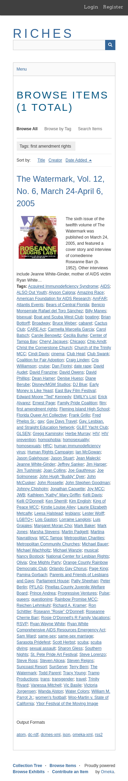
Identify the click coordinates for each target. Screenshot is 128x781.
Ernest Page (43, 403)
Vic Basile (72, 685)
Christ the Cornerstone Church (44, 347)
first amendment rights (37, 409)
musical (91, 550)
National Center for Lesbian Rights (77, 556)
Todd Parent (50, 673)
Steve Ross (27, 660)
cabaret (85, 323)
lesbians (72, 513)
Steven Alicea (52, 660)
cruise (44, 366)
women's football (50, 697)
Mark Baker (84, 525)
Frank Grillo (79, 415)
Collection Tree (27, 765)
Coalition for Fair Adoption (40, 360)
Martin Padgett (75, 531)
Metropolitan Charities (84, 538)
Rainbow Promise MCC (76, 599)
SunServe (58, 666)
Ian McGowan (88, 452)
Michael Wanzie (67, 550)
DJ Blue (80, 384)
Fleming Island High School (84, 409)
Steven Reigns (80, 660)
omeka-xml (83, 734)
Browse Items (62, 765)
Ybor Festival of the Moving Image (67, 703)
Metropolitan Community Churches (48, 544)
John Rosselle (50, 482)
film (102, 403)
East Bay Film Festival (75, 390)
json (66, 734)
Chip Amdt (96, 341)
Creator (55, 160)
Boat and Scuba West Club (58, 317)
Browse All (27, 128)
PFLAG (36, 587)
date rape (82, 366)
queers (23, 599)
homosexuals (29, 446)
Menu (22, 69)
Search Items (90, 128)
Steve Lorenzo (93, 654)
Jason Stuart (62, 458)
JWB (21, 495)
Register (113, 7)
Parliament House (53, 581)
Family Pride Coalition (77, 403)
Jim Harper (96, 464)
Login (91, 7)
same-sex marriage (75, 636)
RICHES (43, 34)
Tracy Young (74, 673)
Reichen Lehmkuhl (34, 605)
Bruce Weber (64, 323)
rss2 (99, 734)
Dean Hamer (43, 378)
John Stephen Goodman (87, 482)
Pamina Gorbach (32, 574)
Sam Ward (26, 636)
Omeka (107, 771)
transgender (63, 679)
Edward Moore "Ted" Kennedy (44, 396)
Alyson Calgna (62, 292)
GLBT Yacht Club (92, 427)
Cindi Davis (38, 353)
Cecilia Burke (75, 335)
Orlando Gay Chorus (68, 568)
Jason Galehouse (32, 458)
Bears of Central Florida (67, 304)
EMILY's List (84, 396)
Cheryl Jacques (53, 341)
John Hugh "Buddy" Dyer (62, 476)
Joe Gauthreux (81, 470)
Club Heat (76, 353)
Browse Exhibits (29, 771)
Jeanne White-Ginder (36, 464)
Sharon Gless (70, 648)
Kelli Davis (92, 495)
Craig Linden (77, 360)
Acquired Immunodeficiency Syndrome (63, 286)
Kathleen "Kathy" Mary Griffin (54, 495)
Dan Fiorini (62, 366)
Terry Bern (78, 666)
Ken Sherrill (56, 501)
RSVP (22, 623)
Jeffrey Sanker (71, 464)
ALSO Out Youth (32, 292)
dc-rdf (33, 734)
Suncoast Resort (32, 666)
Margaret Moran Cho (53, 525)
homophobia (49, 439)
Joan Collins (54, 470)
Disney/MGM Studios (51, 384)
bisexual (24, 317)
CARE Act (36, 329)
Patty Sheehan (84, 581)
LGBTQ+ (25, 519)
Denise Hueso (70, 378)
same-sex (47, 636)
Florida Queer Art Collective (42, 415)
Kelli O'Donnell (30, 501)
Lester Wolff (93, 513)
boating (92, 317)
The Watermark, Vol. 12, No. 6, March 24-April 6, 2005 (61, 191)
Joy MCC (95, 488)
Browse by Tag (57, 128)
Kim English (79, 501)
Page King (98, 568)
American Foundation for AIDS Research (54, 298)
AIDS (105, 286)
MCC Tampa (50, 538)
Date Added (77, 160)
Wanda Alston (50, 691)
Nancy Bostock (30, 556)
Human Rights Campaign (50, 452)
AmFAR (99, 298)
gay (41, 421)
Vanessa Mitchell (46, 685)
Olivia (22, 562)
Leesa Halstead (48, 513)
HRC (47, 446)
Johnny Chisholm (32, 488)
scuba (82, 642)
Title (41, 160)
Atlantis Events (30, 304)
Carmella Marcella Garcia (71, 329)
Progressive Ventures (77, 593)
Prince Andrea (42, 593)
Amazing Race (90, 292)
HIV (96, 433)
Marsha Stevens (44, 531)
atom (21, 734)
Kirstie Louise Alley (58, 507)
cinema (58, 353)
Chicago (77, 341)
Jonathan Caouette (67, 488)
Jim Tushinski (29, 470)
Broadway (41, 323)
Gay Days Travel (61, 421)
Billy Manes (95, 311)
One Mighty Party (45, 562)
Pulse (104, 593)
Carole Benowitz (46, 335)
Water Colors (77, 691)
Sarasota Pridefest (34, 642)
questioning (41, 599)
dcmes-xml (50, 734)
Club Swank (98, 353)
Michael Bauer (95, 544)
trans (45, 679)
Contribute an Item (70, 771)
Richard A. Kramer (69, 605)
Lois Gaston (46, 519)
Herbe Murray (77, 433)
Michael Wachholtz (34, 550)
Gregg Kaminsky (48, 433)
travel (81, 679)
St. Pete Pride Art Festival (53, 654)
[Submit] (110, 45)
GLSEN (24, 433)
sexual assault (43, 648)
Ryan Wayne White (47, 623)
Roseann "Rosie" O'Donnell (59, 611)
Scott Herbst (64, 642)
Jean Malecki (88, 458)
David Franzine (43, 372)
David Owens (71, 372)
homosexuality (76, 439)
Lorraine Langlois (75, 519)
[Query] (64, 45)
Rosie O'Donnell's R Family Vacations (75, 617)
